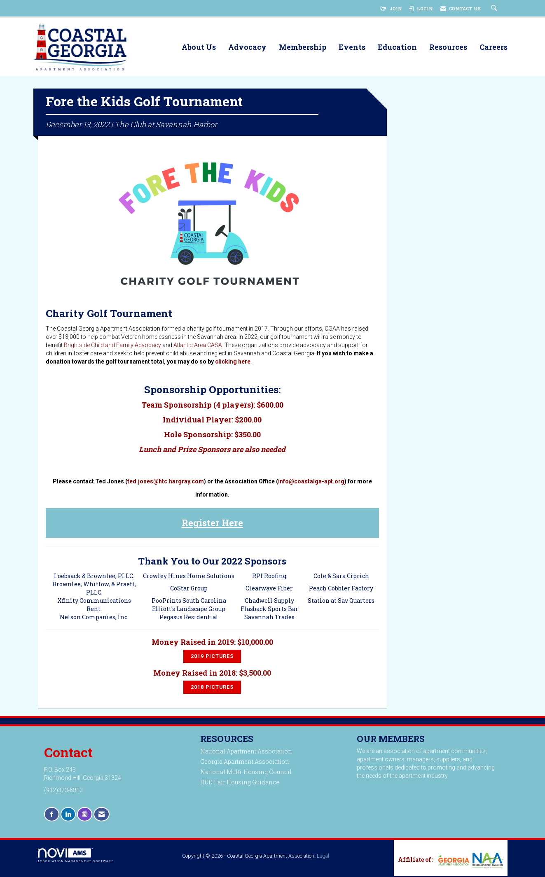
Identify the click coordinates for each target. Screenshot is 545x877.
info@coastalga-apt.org (311, 482)
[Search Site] (495, 8)
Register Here (212, 524)
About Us (199, 47)
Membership (302, 47)
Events (352, 47)
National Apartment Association (246, 752)
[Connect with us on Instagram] (84, 815)
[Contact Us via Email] (102, 815)
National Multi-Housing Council (246, 773)
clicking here (232, 362)
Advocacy (247, 47)
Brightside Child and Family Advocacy (112, 346)
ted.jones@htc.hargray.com (165, 482)
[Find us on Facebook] (51, 815)
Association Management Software (76, 856)
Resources (448, 47)
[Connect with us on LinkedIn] (68, 815)
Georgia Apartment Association (244, 763)
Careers (494, 47)
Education (397, 47)
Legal (323, 857)
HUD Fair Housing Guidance (239, 783)
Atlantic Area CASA (197, 346)
